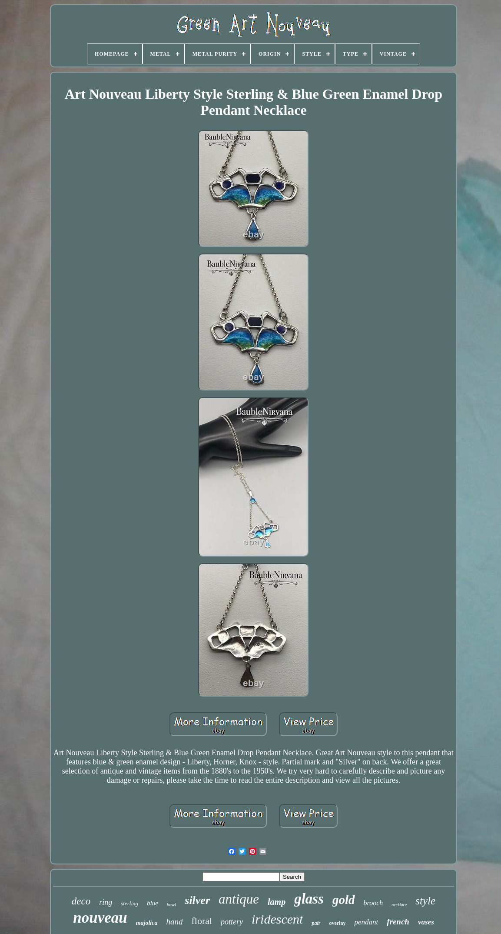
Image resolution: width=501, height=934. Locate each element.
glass (309, 899)
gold (343, 900)
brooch (373, 903)
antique (239, 899)
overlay (337, 923)
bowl (171, 904)
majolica (147, 923)
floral (201, 920)
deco (81, 901)
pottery (232, 921)
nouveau (100, 917)
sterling (129, 903)
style (425, 901)
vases (426, 922)
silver (197, 900)
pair (316, 923)
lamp (276, 902)
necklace (399, 904)
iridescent (277, 919)
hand (174, 921)
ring (105, 902)
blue (152, 903)
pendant (366, 922)
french (398, 921)
